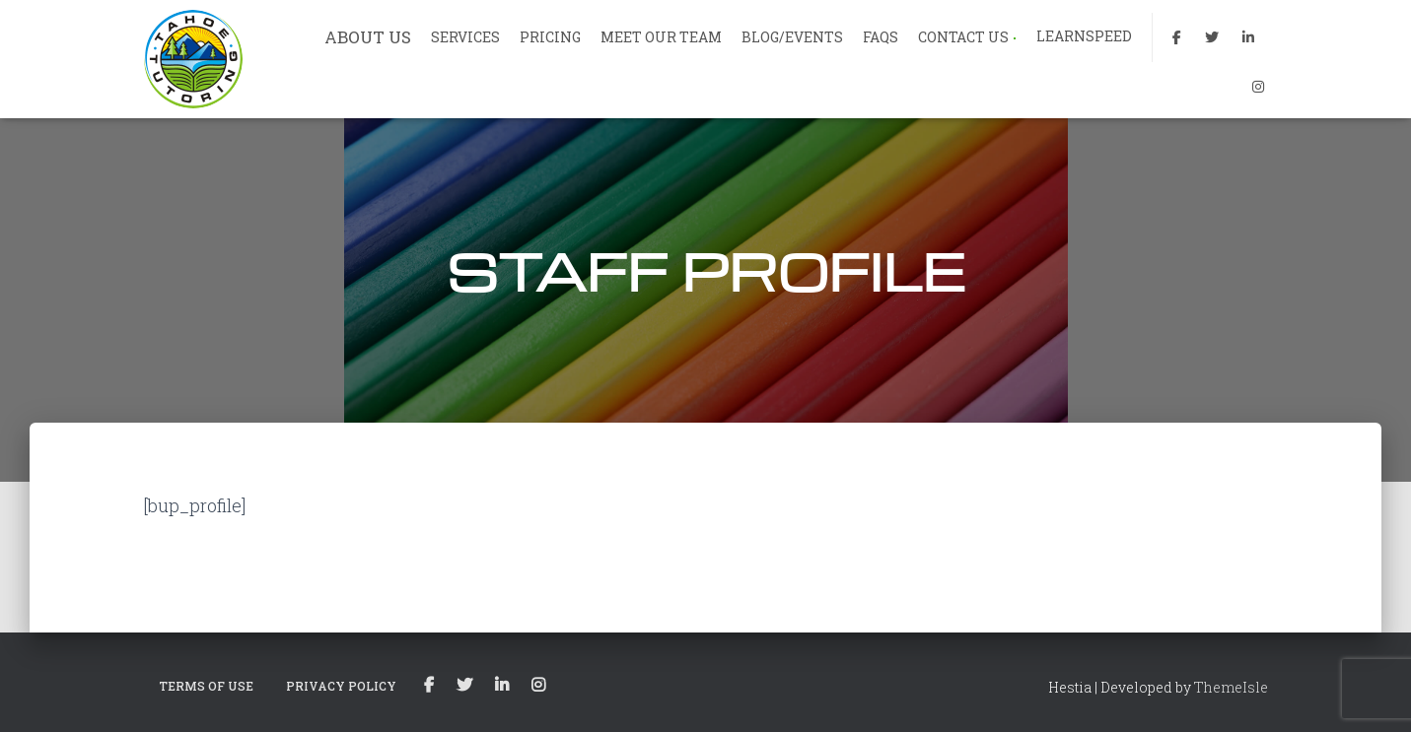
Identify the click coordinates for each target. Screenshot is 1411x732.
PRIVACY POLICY (341, 686)
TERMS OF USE (206, 686)
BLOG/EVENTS (792, 37)
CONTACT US (967, 37)
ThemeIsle (1231, 687)
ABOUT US (367, 37)
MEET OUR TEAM (661, 37)
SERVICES (465, 37)
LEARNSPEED (1084, 36)
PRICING (550, 37)
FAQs (880, 37)
